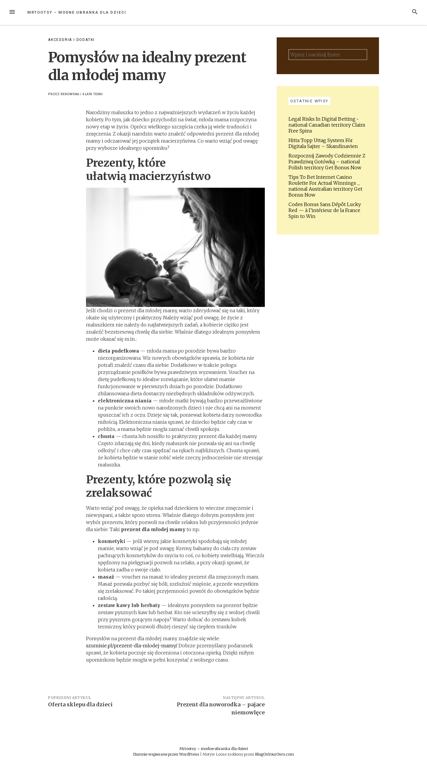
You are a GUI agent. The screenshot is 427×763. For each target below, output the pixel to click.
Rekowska (69, 94)
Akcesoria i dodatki (71, 40)
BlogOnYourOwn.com (274, 754)
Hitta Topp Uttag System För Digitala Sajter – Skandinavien (323, 143)
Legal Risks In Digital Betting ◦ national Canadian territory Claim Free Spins (327, 125)
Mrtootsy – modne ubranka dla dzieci (76, 12)
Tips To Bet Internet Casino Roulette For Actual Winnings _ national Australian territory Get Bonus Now (325, 186)
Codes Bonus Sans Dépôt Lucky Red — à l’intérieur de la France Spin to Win (325, 210)
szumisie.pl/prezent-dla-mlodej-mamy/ (131, 646)
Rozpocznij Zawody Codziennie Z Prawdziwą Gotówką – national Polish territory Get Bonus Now (327, 162)
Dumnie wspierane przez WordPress (166, 754)
